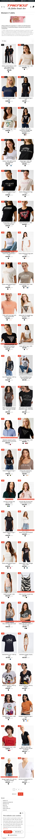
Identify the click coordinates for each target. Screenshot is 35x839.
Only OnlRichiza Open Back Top (9, 624)
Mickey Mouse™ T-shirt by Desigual (9, 686)
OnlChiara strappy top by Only (25, 655)
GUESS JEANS (6, 808)
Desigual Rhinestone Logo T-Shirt (26, 717)
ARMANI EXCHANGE (8, 802)
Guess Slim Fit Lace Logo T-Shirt (9, 98)
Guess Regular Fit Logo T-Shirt (9, 533)
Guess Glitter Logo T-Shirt (25, 346)
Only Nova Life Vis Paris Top (26, 594)
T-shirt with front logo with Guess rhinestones (9, 316)
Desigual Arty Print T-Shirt (9, 716)
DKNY (5, 805)
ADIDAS (5, 800)
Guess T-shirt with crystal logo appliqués (9, 161)
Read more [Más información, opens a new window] (5, 828)
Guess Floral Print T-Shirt (26, 223)
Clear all (14, 794)
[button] (13, 835)
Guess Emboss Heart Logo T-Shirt (26, 192)
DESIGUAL (6, 803)
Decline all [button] (18, 831)
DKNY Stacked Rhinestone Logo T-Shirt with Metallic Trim (9, 409)
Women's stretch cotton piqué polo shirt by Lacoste (9, 440)
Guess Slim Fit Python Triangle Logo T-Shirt (9, 346)
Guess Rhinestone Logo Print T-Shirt (26, 254)
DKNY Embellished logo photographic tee (26, 377)
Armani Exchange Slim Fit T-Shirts (26, 780)
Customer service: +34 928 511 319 (8, 0)
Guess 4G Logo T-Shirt (9, 594)
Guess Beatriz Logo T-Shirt (26, 284)
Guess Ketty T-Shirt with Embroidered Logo (9, 223)
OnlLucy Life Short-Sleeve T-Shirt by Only (26, 624)
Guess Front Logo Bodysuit (26, 532)
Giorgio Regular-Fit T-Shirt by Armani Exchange (9, 780)
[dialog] (13, 824)
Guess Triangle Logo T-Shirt (9, 129)
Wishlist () (31, 0)
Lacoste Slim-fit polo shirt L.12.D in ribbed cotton (26, 502)
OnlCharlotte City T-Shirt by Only (9, 655)
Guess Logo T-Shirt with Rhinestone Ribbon (26, 161)
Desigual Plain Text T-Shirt (9, 747)
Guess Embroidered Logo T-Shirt (9, 192)
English (24, 0)
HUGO (5, 810)
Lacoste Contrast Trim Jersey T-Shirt (9, 502)
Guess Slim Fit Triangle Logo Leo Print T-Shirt (26, 316)
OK (20, 794)
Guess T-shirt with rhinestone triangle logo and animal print (26, 130)
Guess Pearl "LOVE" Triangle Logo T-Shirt (26, 564)
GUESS (5, 807)
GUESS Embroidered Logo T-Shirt (26, 98)
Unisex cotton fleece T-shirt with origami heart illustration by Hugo (9, 67)
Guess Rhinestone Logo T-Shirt (9, 471)
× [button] (22, 813)
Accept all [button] (8, 831)
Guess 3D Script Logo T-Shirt (26, 66)
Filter (4, 41)
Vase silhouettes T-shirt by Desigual (9, 377)
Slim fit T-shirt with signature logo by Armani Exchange (25, 748)
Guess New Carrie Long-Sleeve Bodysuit (26, 471)
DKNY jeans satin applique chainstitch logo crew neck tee (26, 409)
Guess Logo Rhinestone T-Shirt (9, 254)
